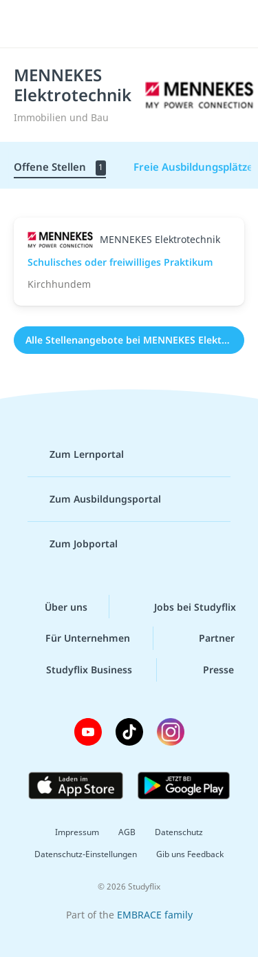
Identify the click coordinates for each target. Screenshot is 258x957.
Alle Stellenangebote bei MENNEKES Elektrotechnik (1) (134, 339)
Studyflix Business (78, 670)
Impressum (77, 832)
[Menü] (29, 24)
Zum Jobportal (73, 544)
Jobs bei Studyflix (184, 606)
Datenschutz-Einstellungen (85, 854)
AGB (127, 832)
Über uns (55, 606)
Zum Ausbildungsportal (94, 499)
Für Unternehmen (76, 638)
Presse (207, 670)
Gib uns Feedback (190, 854)
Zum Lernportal (76, 454)
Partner (206, 638)
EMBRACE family (155, 914)
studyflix (141, 24)
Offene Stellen (60, 168)
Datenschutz (179, 832)
